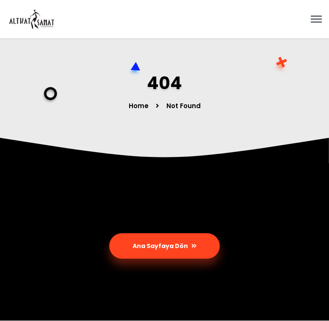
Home (139, 105)
